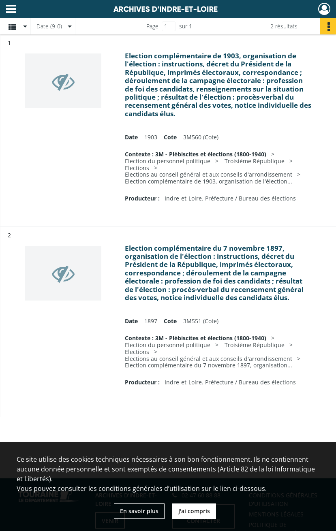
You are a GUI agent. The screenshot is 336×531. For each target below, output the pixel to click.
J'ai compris (194, 511)
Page (152, 26)
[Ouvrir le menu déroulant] (11, 10)
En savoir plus (139, 511)
